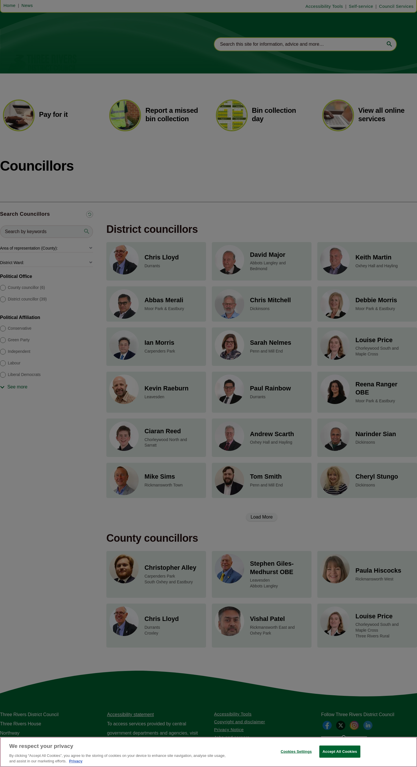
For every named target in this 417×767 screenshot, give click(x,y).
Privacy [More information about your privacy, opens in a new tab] (75, 761)
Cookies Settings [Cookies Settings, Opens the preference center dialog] (296, 751)
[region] (208, 752)
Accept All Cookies (340, 751)
